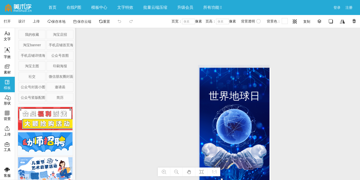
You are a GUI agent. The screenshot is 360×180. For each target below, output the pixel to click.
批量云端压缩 (155, 7)
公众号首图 (60, 56)
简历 (60, 98)
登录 (337, 8)
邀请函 (60, 87)
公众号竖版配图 (33, 98)
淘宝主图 (32, 66)
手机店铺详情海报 (33, 56)
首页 (52, 7)
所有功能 (212, 7)
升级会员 (185, 7)
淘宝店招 (60, 34)
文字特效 (125, 7)
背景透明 (251, 21)
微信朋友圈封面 (61, 76)
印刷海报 (60, 66)
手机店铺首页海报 (61, 45)
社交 (32, 76)
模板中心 (99, 7)
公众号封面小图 (33, 87)
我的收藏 (32, 34)
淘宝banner (32, 45)
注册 (349, 8)
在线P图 (73, 7)
